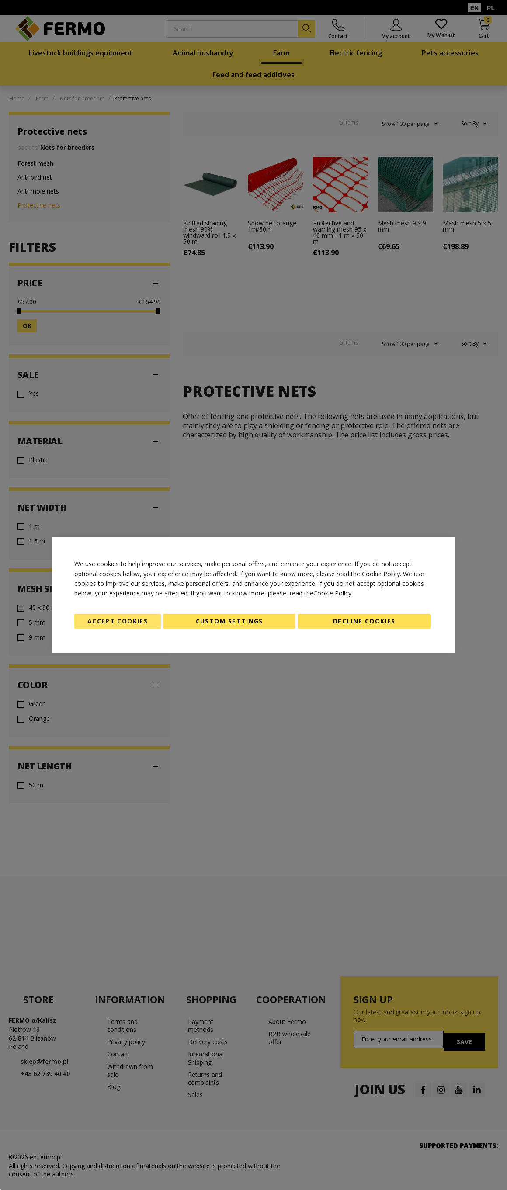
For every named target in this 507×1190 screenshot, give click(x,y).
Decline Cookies (364, 621)
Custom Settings (229, 621)
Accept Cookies (117, 621)
